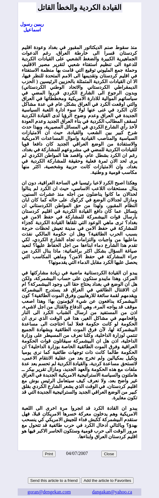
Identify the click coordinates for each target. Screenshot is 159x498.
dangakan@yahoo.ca (112, 491)
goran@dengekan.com (49, 491)
